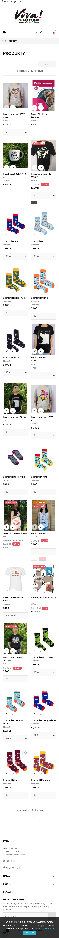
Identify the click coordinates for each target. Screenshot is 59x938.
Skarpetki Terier (11, 358)
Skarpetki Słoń (10, 780)
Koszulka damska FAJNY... (40, 359)
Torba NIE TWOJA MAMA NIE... (15, 535)
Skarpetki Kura (10, 241)
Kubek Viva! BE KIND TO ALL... (14, 175)
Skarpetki (7, 245)
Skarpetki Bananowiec (42, 657)
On (4, 420)
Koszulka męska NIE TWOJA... (41, 175)
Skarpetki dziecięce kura (43, 720)
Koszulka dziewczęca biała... (13, 599)
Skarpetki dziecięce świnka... (13, 722)
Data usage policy (13, 1)
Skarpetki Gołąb (39, 241)
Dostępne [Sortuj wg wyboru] (48, 64)
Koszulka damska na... (42, 534)
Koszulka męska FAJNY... (15, 417)
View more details (44, 929)
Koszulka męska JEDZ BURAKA (14, 116)
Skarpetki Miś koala (41, 780)
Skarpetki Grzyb (39, 477)
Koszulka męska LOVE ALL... (42, 418)
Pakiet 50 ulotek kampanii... (39, 116)
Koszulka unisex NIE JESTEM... (12, 659)
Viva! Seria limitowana (13, 540)
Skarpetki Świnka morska (40, 299)
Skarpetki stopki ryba (14, 477)
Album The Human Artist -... (43, 599)
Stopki (6, 480)
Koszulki (34, 180)
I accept (29, 933)
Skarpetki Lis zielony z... (14, 298)
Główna (6, 121)
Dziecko (6, 604)
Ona (33, 364)
